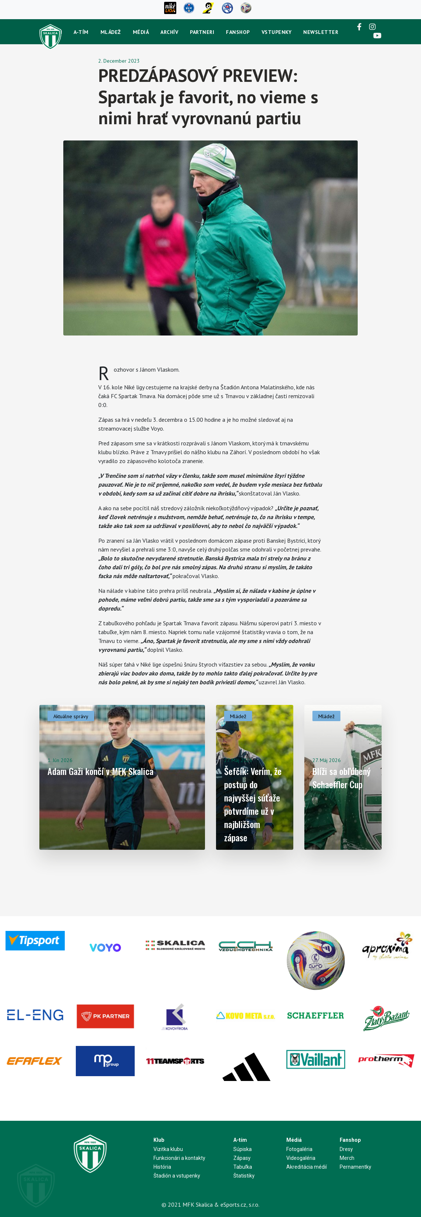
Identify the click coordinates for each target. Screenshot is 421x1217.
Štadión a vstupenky (176, 1176)
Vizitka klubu (168, 1149)
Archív (169, 32)
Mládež (110, 32)
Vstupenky (277, 32)
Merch (347, 1158)
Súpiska (242, 1149)
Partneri (202, 32)
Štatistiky (244, 1176)
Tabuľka (242, 1167)
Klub (158, 1140)
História (162, 1167)
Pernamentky (355, 1167)
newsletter (320, 32)
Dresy (346, 1149)
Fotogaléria (299, 1149)
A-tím (81, 32)
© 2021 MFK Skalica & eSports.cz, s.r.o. (210, 1204)
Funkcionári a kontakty (179, 1158)
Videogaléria (300, 1158)
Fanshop (238, 32)
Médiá (141, 32)
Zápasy (242, 1158)
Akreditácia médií (306, 1167)
